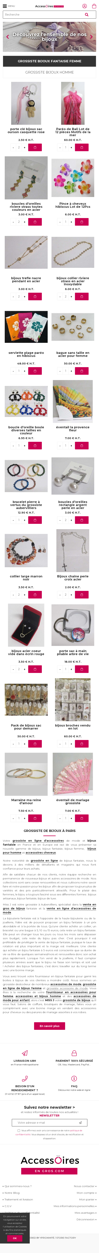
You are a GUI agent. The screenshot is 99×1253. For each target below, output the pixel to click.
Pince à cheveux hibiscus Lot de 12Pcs (72, 216)
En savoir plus (49, 1037)
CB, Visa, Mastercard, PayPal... (74, 1069)
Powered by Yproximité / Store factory (49, 1248)
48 (26, 374)
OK (15, 1238)
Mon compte (85, 1204)
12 (26, 524)
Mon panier (86, 1210)
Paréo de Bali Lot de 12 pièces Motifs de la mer (72, 143)
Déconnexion (85, 1230)
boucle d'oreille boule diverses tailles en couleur (26, 441)
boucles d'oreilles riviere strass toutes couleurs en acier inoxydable (26, 219)
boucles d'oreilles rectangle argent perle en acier (72, 516)
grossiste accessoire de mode (67, 999)
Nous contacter (84, 1197)
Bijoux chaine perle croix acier (73, 589)
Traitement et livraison (19, 1210)
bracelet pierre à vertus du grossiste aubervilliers (26, 516)
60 (73, 151)
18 (72, 673)
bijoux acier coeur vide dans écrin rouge (26, 664)
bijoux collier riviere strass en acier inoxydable (73, 292)
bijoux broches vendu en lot (72, 738)
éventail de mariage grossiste (72, 813)
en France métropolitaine (25, 1069)
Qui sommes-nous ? (18, 1197)
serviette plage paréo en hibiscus (26, 366)
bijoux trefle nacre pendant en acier (26, 291)
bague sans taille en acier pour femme (72, 366)
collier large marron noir (26, 589)
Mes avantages (84, 1224)
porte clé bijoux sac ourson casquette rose (26, 142)
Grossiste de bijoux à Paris (50, 842)
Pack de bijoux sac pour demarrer (26, 738)
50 (73, 374)
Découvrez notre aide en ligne (74, 1095)
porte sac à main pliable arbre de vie (73, 664)
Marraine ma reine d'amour (26, 813)
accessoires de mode (65, 995)
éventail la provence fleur (73, 440)
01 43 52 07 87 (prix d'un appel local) (25, 1097)
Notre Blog (12, 1204)
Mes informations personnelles (74, 1217)
